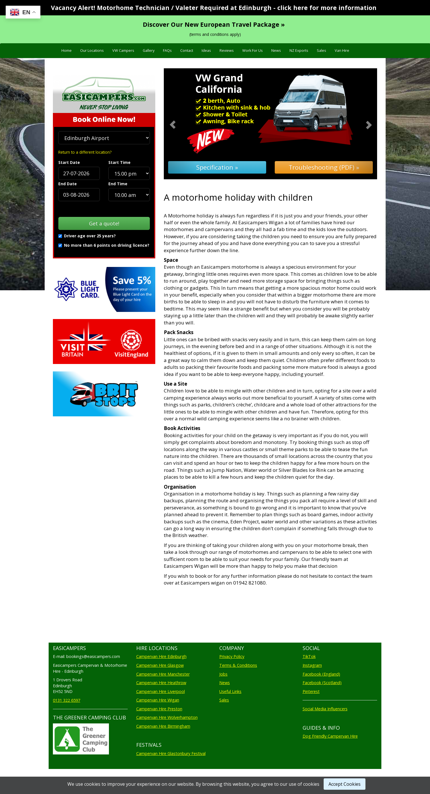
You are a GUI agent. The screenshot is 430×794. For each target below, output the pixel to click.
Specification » (217, 167)
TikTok (309, 656)
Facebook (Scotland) (322, 682)
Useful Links (230, 691)
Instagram (312, 665)
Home (66, 50)
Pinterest (311, 691)
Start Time (119, 162)
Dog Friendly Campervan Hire (330, 736)
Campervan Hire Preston (159, 708)
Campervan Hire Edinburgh (161, 656)
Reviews (227, 50)
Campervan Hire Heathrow (161, 682)
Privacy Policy (231, 656)
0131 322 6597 (66, 700)
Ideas (206, 50)
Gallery (148, 50)
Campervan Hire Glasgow (160, 665)
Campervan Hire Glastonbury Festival (171, 753)
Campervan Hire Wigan (157, 700)
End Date (67, 183)
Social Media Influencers (325, 708)
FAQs (167, 50)
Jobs (223, 674)
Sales (321, 50)
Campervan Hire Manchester (163, 674)
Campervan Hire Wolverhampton (167, 717)
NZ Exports (299, 50)
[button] (180, 124)
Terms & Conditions (238, 665)
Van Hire (342, 50)
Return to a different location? (84, 152)
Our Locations (92, 50)
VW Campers (123, 50)
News (276, 50)
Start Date (69, 162)
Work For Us (252, 50)
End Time (117, 183)
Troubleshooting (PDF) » (324, 167)
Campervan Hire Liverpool (160, 691)
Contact (186, 50)
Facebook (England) (321, 674)
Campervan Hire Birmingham (163, 726)
